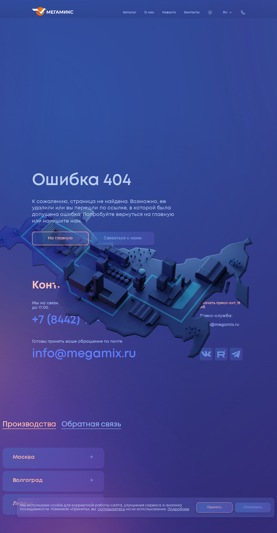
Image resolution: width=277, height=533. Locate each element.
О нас (149, 12)
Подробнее (178, 509)
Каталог (129, 12)
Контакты (192, 12)
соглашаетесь (111, 509)
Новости (169, 12)
